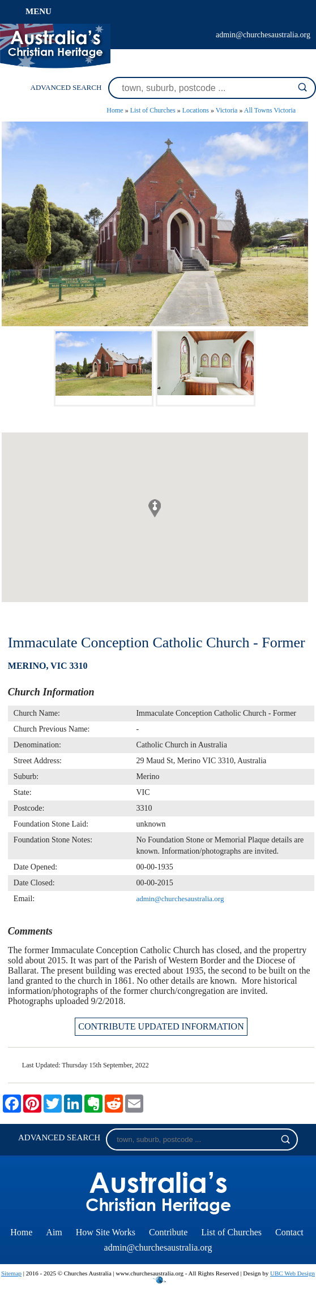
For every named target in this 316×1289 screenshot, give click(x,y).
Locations (195, 110)
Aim (54, 1232)
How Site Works (105, 1232)
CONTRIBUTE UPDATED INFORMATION (161, 1026)
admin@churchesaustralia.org (263, 35)
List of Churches (153, 110)
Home (114, 110)
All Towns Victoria (270, 110)
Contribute (168, 1232)
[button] (154, 508)
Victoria (227, 110)
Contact (289, 1232)
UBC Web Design (292, 1273)
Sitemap (11, 1273)
